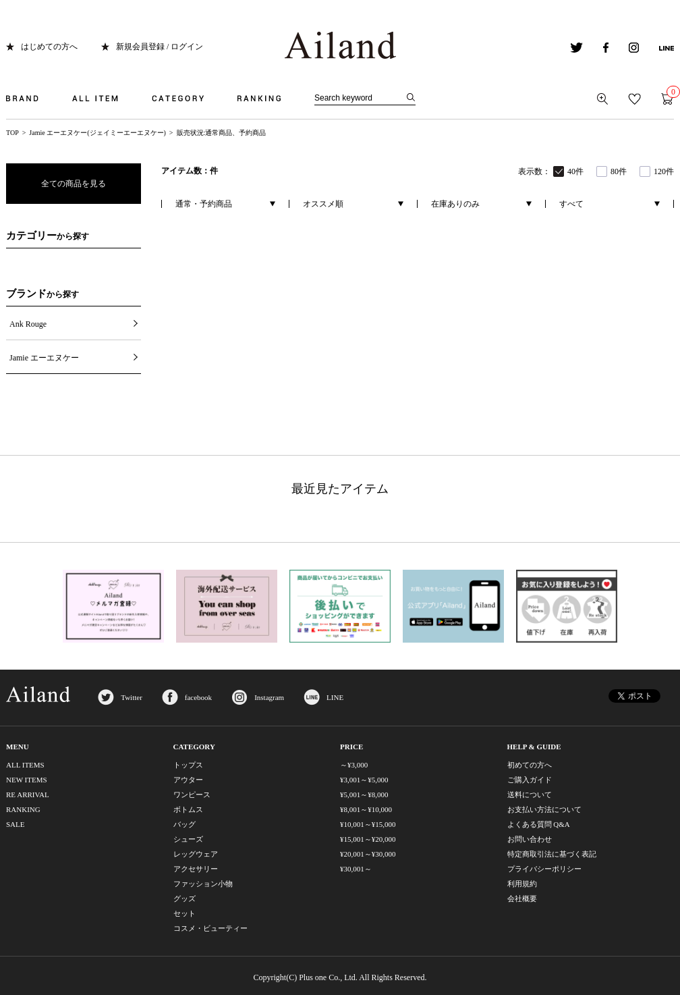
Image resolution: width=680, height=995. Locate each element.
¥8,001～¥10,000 (366, 809)
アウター (188, 780)
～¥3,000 (354, 765)
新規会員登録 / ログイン (159, 46)
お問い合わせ (529, 839)
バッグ (184, 824)
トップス (188, 765)
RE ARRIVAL (27, 794)
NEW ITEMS (26, 780)
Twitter (131, 697)
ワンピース (191, 794)
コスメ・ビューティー (210, 928)
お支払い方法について (544, 809)
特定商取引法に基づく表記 (551, 854)
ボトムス (188, 809)
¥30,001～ (356, 869)
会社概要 (522, 898)
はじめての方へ (49, 46)
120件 (664, 171)
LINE (335, 697)
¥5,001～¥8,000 (364, 794)
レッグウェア (195, 854)
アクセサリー (195, 869)
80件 (619, 171)
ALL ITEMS (25, 765)
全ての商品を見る (73, 183)
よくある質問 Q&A (538, 824)
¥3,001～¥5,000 (364, 780)
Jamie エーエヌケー (44, 357)
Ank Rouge (28, 324)
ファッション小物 (203, 884)
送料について (529, 794)
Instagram (269, 697)
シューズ (188, 839)
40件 (575, 171)
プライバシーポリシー (544, 869)
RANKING (23, 809)
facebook (198, 697)
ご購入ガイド (529, 780)
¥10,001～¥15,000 (368, 824)
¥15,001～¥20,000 (368, 839)
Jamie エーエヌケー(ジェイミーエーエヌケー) (97, 132)
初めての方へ (529, 765)
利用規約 (522, 884)
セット (184, 913)
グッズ (184, 898)
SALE (15, 824)
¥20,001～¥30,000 (368, 854)
